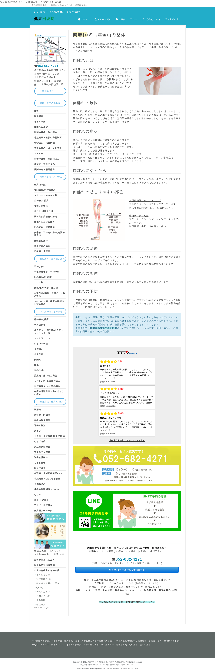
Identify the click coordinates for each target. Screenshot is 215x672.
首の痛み (68, 641)
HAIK (136, 668)
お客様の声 (172, 19)
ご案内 (121, 19)
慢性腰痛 (36, 641)
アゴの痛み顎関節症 (126, 641)
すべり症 (44, 644)
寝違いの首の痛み (83, 641)
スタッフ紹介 (103, 19)
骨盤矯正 (47, 641)
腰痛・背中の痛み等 (50, 103)
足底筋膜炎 (121, 644)
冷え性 (35, 644)
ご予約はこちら (151, 19)
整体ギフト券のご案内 (47, 583)
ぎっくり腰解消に (75, 644)
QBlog (39, 587)
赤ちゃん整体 (43, 592)
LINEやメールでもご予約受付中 (127, 570)
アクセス (84, 19)
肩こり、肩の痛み (105, 644)
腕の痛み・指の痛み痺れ (52, 258)
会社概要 (41, 604)
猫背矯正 (109, 641)
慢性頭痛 (99, 641)
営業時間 (41, 600)
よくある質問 (43, 575)
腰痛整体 (57, 641)
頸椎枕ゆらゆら (44, 579)
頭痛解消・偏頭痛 (146, 641)
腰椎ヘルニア (57, 644)
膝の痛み (90, 644)
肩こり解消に (163, 641)
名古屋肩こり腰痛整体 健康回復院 (57, 11)
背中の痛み (145, 644)
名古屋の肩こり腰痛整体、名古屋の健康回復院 (106, 662)
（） (48, 489)
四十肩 (175, 641)
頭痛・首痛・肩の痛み (51, 176)
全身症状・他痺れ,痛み (51, 401)
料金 (133, 19)
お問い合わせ (43, 596)
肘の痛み (133, 644)
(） (43, 277)
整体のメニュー (50, 91)
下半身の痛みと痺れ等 (51, 311)
